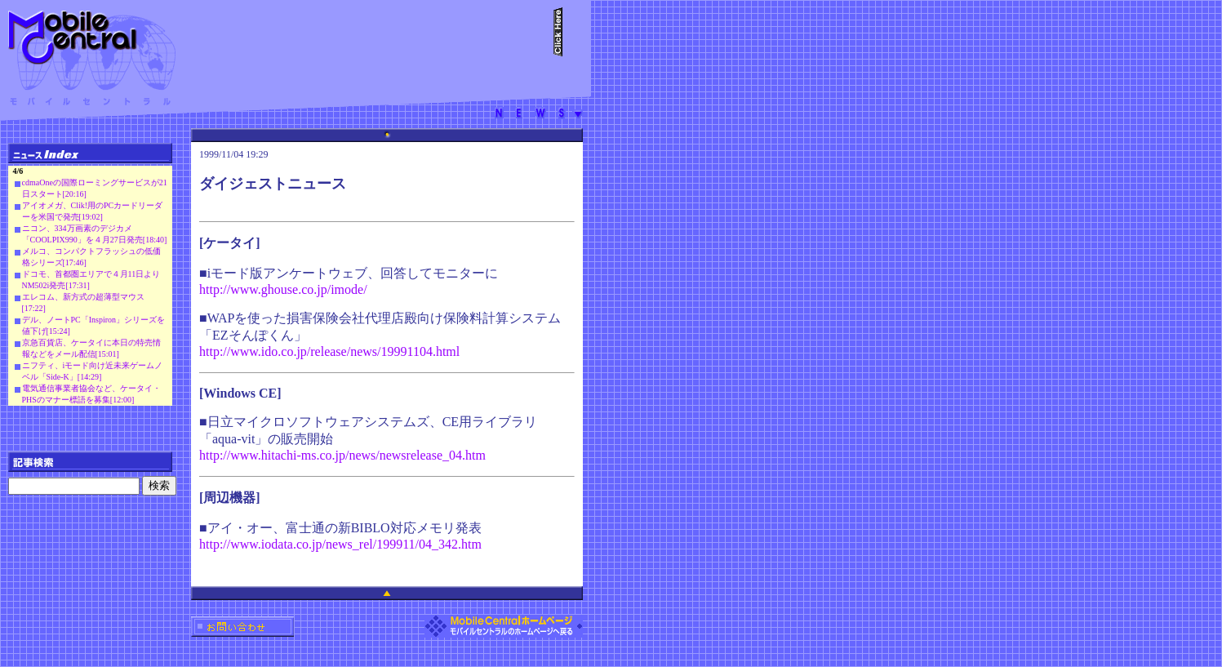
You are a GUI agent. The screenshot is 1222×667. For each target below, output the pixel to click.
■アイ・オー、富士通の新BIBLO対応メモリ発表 (340, 528)
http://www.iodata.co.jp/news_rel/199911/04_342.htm (340, 544)
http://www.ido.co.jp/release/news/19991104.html (329, 351)
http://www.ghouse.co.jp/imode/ (283, 289)
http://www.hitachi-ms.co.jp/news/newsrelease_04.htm (342, 455)
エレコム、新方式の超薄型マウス (83, 296)
